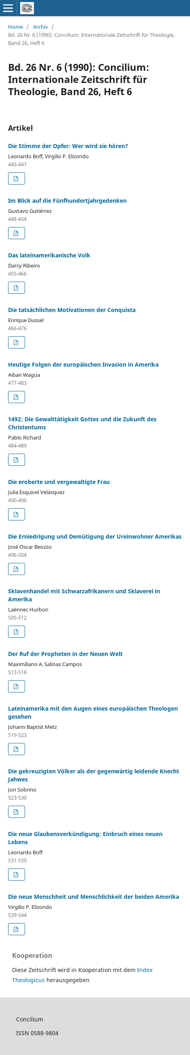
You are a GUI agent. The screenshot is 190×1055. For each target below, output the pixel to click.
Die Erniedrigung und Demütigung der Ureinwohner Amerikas (95, 536)
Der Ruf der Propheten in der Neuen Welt (65, 654)
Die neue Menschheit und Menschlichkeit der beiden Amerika (93, 896)
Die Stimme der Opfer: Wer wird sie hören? (68, 146)
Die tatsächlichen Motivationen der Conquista (72, 310)
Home (15, 26)
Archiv (40, 26)
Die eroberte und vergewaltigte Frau (59, 482)
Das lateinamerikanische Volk (49, 255)
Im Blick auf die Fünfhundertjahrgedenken (67, 200)
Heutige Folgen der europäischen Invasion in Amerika (83, 364)
